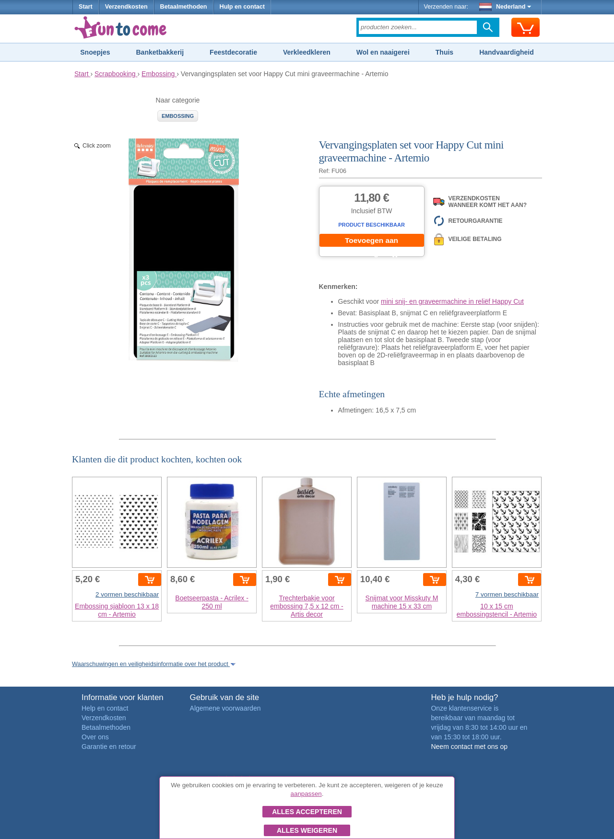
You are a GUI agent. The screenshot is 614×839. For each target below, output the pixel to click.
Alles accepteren (307, 812)
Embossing (178, 116)
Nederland (505, 6)
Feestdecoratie (233, 52)
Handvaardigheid (506, 52)
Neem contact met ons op (469, 746)
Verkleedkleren (307, 52)
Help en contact (105, 708)
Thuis (444, 52)
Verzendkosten (126, 6)
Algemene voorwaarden (225, 708)
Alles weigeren (307, 830)
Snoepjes (95, 52)
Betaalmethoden (183, 6)
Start (86, 6)
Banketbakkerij (160, 52)
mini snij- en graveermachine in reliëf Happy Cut (452, 301)
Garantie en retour (109, 746)
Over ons (95, 737)
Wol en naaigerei (383, 52)
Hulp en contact (242, 6)
